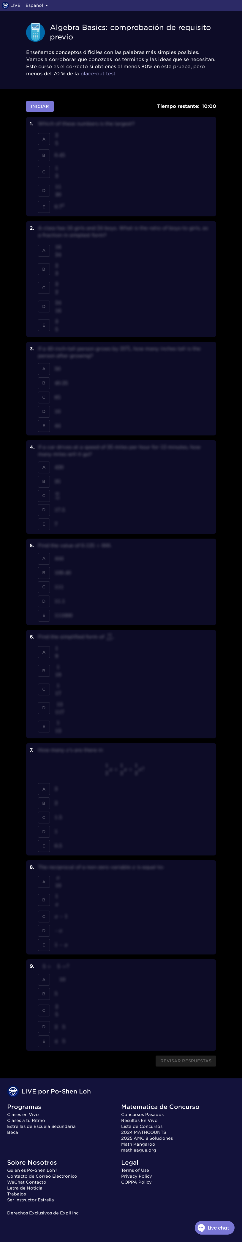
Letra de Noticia (24, 1188)
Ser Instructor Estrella (30, 1200)
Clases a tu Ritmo (26, 1120)
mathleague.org (138, 1150)
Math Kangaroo (138, 1144)
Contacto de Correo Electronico (42, 1176)
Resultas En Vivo (139, 1120)
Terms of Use (135, 1170)
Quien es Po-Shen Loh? (32, 1170)
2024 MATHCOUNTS (143, 1132)
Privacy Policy (136, 1176)
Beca (12, 1132)
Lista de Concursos (141, 1126)
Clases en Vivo (23, 1114)
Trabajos (16, 1194)
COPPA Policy (136, 1182)
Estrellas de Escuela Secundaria (41, 1126)
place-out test (98, 73)
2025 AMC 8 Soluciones (147, 1138)
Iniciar (40, 106)
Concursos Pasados (142, 1114)
